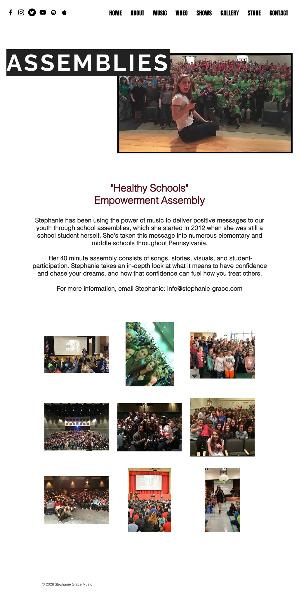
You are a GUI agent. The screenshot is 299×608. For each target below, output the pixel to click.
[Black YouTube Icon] (43, 12)
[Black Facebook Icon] (10, 12)
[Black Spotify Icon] (54, 12)
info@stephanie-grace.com (204, 288)
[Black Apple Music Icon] (64, 12)
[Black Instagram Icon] (21, 12)
